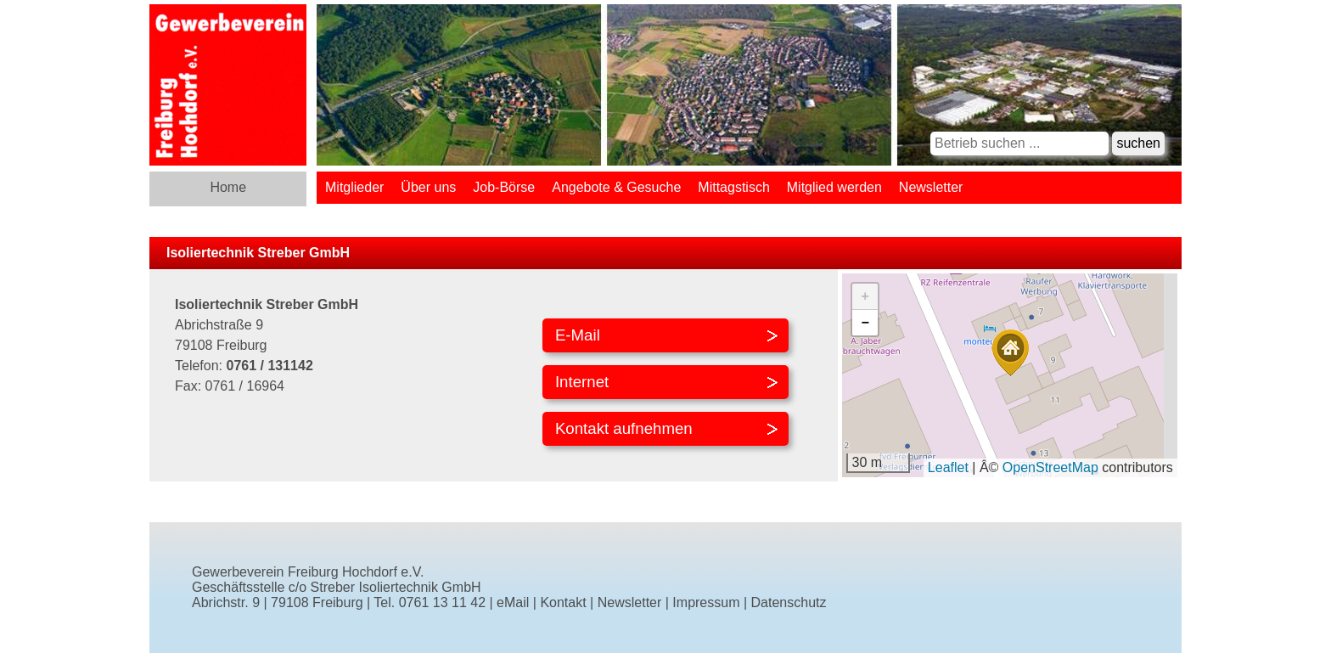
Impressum (705, 602)
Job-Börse (504, 187)
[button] (1010, 352)
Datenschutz (789, 602)
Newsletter (931, 187)
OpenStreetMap (1050, 467)
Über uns (428, 187)
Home (228, 187)
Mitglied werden (834, 187)
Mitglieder (354, 187)
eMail (513, 602)
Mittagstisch (733, 187)
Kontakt (563, 602)
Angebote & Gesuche (616, 187)
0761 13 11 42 (442, 602)
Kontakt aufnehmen (624, 428)
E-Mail (577, 335)
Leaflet (948, 467)
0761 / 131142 (269, 365)
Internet (582, 382)
